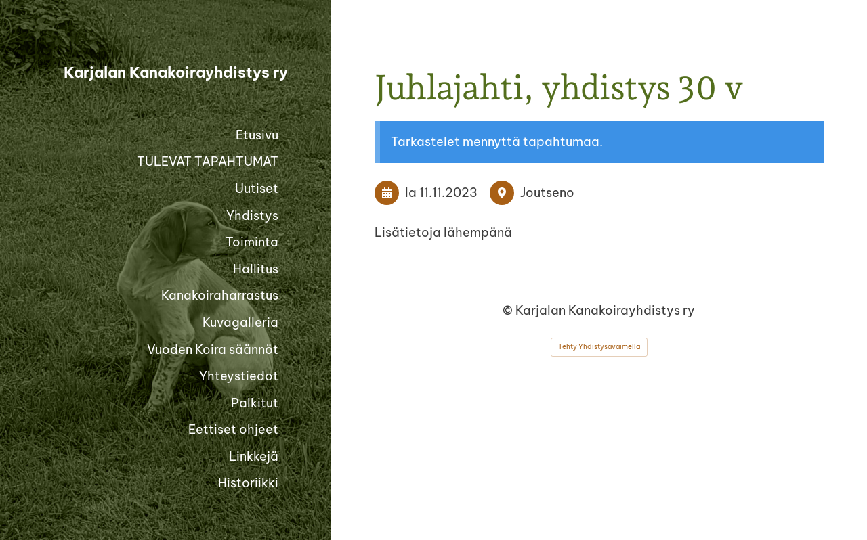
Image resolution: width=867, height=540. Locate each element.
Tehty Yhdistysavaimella (599, 346)
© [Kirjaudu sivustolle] (509, 310)
